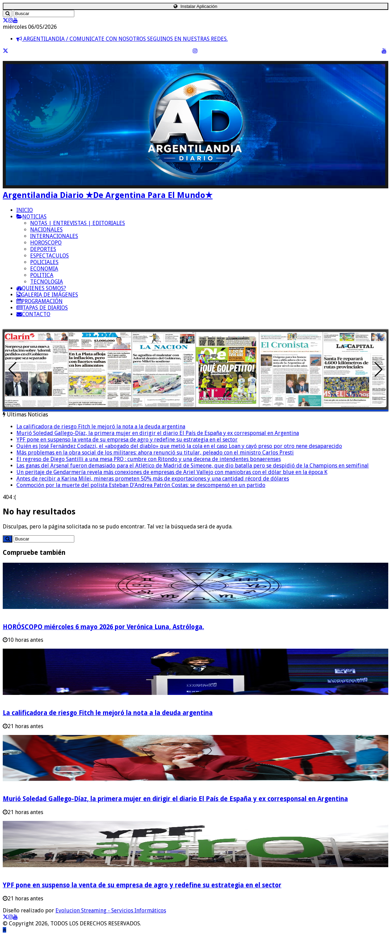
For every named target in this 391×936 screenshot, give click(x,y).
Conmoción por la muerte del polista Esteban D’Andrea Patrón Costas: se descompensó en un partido (140, 485)
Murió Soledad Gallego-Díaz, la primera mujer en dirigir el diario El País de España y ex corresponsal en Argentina (157, 433)
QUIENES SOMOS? (41, 288)
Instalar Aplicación (195, 6)
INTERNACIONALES (54, 236)
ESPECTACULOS (49, 255)
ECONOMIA (44, 268)
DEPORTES (43, 249)
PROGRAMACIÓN (39, 301)
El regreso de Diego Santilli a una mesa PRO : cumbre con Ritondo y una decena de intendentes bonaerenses (148, 459)
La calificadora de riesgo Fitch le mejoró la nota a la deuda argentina (100, 426)
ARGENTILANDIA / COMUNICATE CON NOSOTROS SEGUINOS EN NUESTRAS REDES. (122, 39)
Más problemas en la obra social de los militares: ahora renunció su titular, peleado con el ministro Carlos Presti (155, 452)
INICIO (24, 210)
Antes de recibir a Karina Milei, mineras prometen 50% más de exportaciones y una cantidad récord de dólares (152, 478)
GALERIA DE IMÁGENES (47, 294)
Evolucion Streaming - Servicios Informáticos (110, 910)
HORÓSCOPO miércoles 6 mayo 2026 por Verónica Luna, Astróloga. (103, 627)
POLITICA (41, 275)
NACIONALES (46, 229)
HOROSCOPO (46, 242)
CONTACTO (33, 314)
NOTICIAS (31, 216)
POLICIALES (44, 262)
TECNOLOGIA (46, 281)
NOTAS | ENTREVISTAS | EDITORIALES (77, 223)
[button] (378, 369)
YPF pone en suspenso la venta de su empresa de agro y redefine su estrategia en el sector (127, 439)
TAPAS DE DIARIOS (42, 307)
